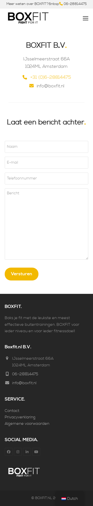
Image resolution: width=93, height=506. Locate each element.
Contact (12, 410)
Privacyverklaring (20, 417)
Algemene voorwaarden (27, 423)
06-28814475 (75, 4)
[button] (85, 18)
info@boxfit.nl (24, 382)
